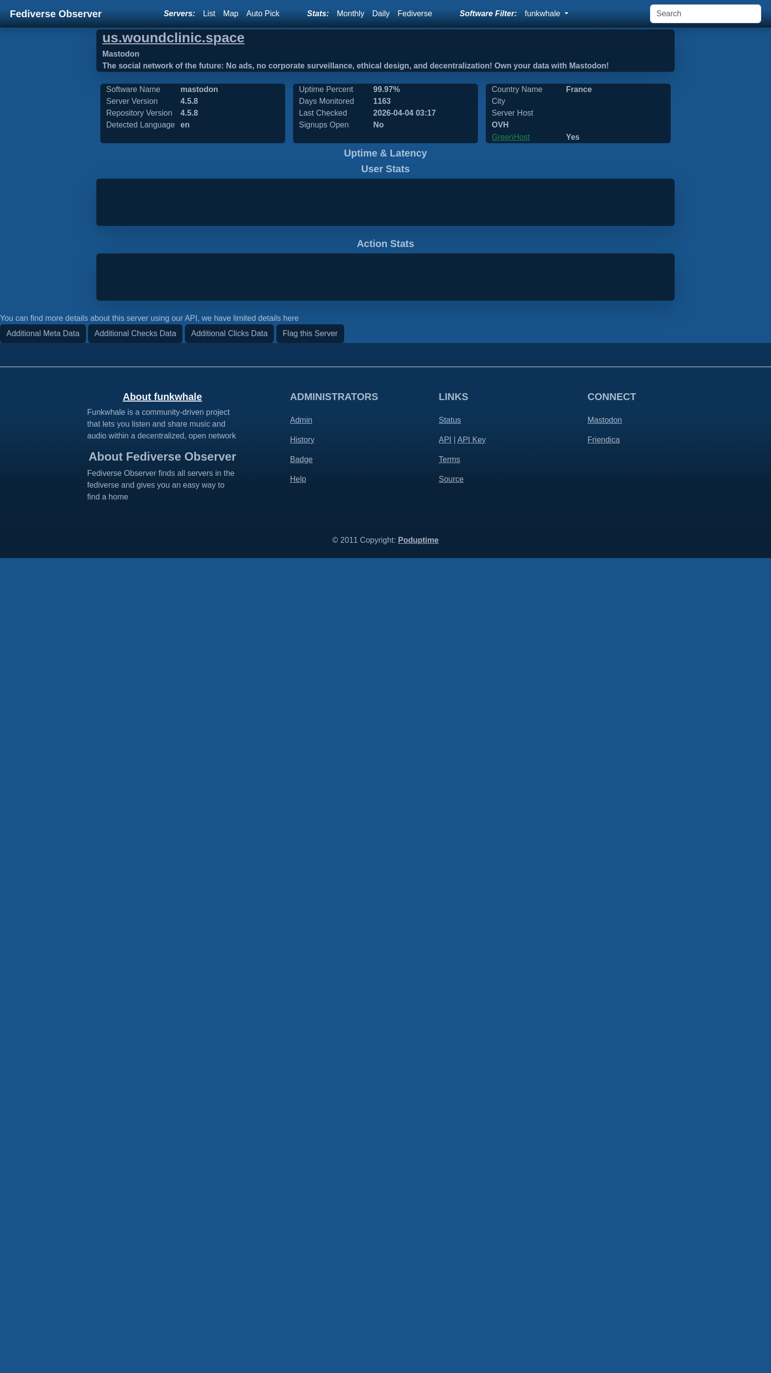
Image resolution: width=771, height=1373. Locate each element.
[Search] (705, 13)
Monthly (350, 13)
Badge (301, 1274)
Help (298, 1294)
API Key (471, 1254)
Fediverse (415, 13)
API (445, 1254)
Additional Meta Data (43, 1148)
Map (230, 13)
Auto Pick (263, 13)
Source (451, 1294)
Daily (381, 13)
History (302, 1254)
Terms (449, 1274)
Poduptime (418, 1355)
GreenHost (511, 137)
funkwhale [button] (544, 13)
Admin (301, 1235)
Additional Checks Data (135, 1148)
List (209, 13)
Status (450, 1235)
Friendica (604, 1254)
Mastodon (605, 1235)
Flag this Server (310, 1148)
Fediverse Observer (56, 13)
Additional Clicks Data (229, 1148)
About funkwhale (162, 1211)
